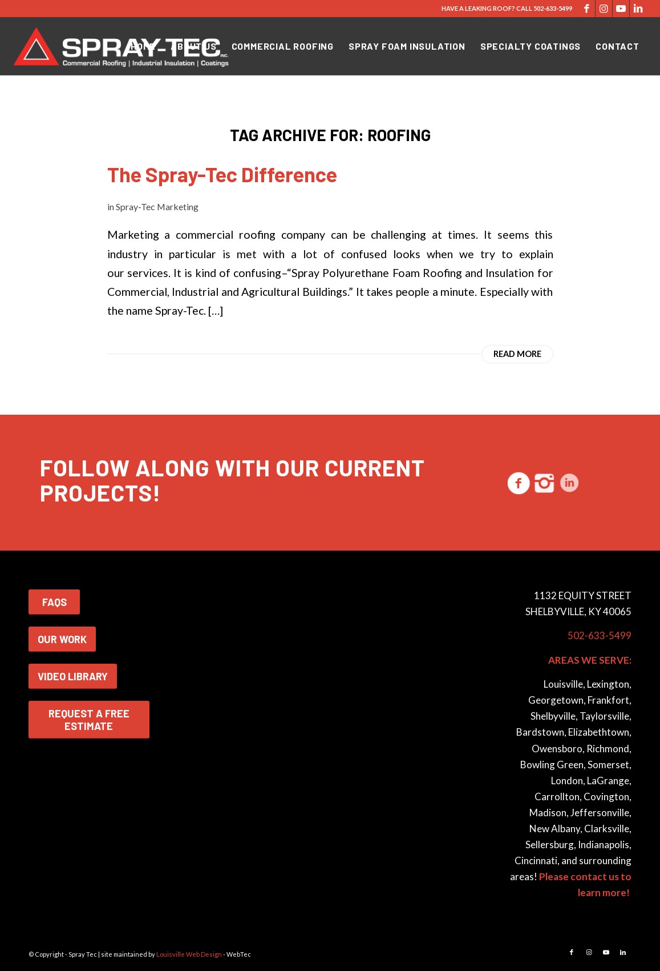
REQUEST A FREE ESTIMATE (88, 719)
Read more (517, 354)
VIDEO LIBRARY (73, 676)
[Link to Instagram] (604, 8)
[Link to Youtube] (621, 8)
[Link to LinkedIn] (638, 8)
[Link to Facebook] (586, 8)
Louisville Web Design (189, 954)
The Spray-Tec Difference (222, 174)
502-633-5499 (552, 8)
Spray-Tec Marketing (157, 206)
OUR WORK (62, 639)
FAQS (54, 602)
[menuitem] (143, 46)
